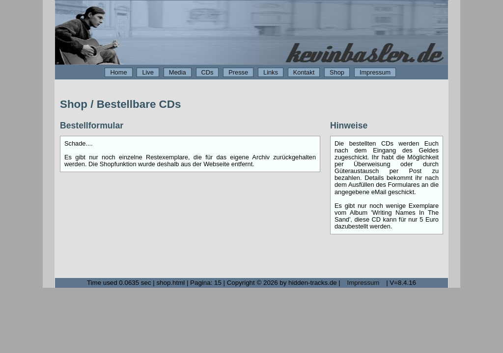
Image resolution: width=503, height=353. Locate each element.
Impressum (375, 72)
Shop (337, 72)
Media (177, 72)
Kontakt (303, 72)
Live (147, 72)
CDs (207, 72)
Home (118, 72)
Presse (238, 72)
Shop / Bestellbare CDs (120, 104)
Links (270, 72)
